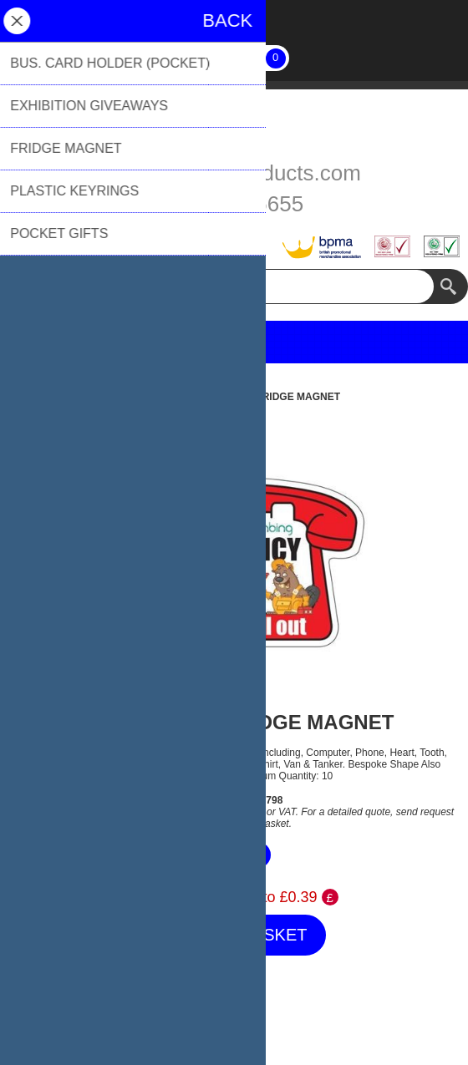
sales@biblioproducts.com (234, 172)
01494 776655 (234, 203)
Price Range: (173, 897)
